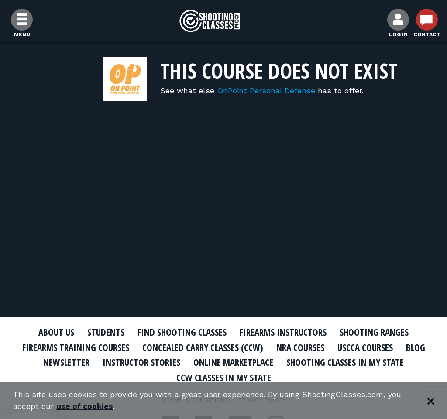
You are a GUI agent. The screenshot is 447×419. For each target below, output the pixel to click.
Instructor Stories (141, 362)
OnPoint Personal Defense (266, 90)
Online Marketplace (233, 362)
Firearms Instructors (283, 332)
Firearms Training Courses (75, 347)
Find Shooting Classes (182, 332)
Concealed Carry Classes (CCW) (202, 347)
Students (105, 332)
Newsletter (66, 362)
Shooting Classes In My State (345, 362)
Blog (415, 347)
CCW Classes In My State (223, 377)
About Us (56, 332)
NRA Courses (300, 347)
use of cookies (84, 406)
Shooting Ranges (374, 332)
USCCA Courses (365, 347)
